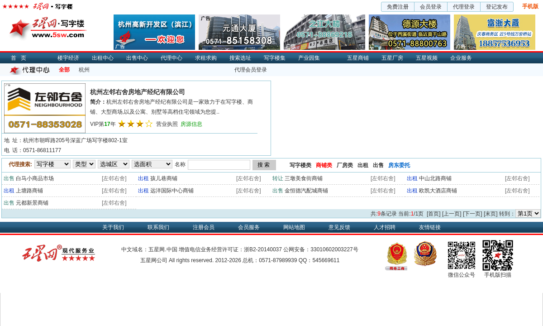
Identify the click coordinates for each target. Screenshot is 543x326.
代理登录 (464, 7)
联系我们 (158, 227)
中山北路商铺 (435, 178)
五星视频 (427, 58)
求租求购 (206, 58)
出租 (362, 165)
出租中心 (103, 58)
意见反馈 (339, 227)
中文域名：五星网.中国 (149, 249)
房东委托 (399, 165)
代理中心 (171, 58)
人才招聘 (384, 227)
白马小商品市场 (35, 178)
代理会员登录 (250, 70)
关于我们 (113, 227)
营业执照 (167, 124)
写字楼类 (300, 165)
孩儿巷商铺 (163, 178)
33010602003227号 (334, 249)
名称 (180, 164)
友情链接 (430, 227)
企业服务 (461, 58)
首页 (21, 58)
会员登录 (431, 7)
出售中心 (137, 58)
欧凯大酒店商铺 (438, 190)
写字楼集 (275, 58)
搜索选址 (240, 58)
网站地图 (294, 227)
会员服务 (249, 227)
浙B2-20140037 (263, 249)
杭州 (84, 70)
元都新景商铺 (32, 203)
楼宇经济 (68, 58)
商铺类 (324, 165)
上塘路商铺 (29, 190)
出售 (378, 165)
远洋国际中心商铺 (172, 190)
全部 (64, 70)
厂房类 (345, 165)
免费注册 (398, 7)
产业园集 (309, 58)
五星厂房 (392, 58)
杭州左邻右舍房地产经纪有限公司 (137, 92)
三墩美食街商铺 (304, 178)
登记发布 (497, 7)
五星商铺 (358, 58)
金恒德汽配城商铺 (306, 190)
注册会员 (203, 227)
